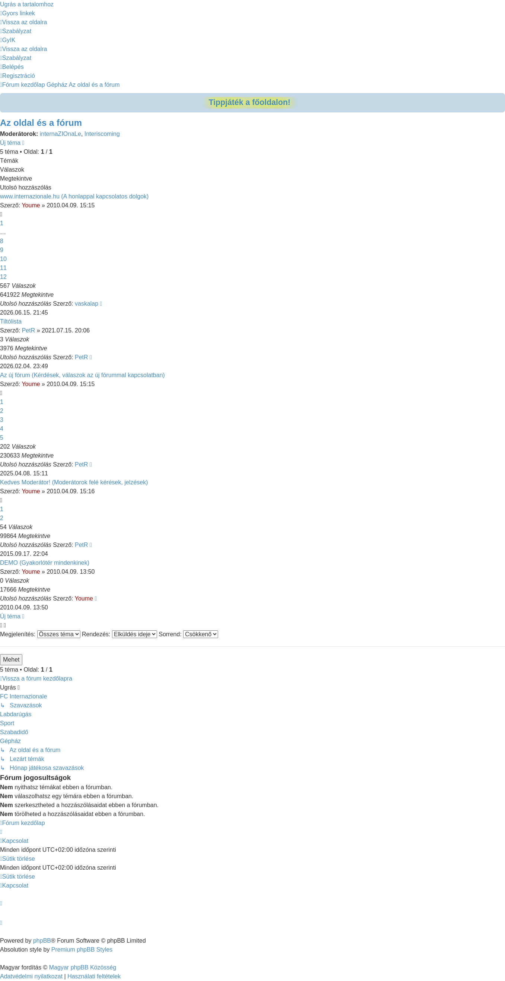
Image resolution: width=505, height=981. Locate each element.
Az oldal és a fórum (41, 123)
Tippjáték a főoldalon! (250, 102)
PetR (28, 330)
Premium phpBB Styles (82, 949)
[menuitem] (23, 22)
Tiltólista (11, 321)
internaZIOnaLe (60, 134)
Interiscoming (102, 134)
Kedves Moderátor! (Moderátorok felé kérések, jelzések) (74, 482)
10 (3, 259)
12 (3, 277)
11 (3, 268)
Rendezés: (119, 634)
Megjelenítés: (40, 634)
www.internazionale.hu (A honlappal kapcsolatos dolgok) (74, 196)
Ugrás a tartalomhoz (27, 4)
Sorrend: (188, 634)
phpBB (42, 940)
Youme (31, 205)
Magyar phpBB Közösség (82, 967)
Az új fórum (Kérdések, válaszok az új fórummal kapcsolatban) (82, 375)
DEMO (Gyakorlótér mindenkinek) (44, 563)
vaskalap (86, 303)
